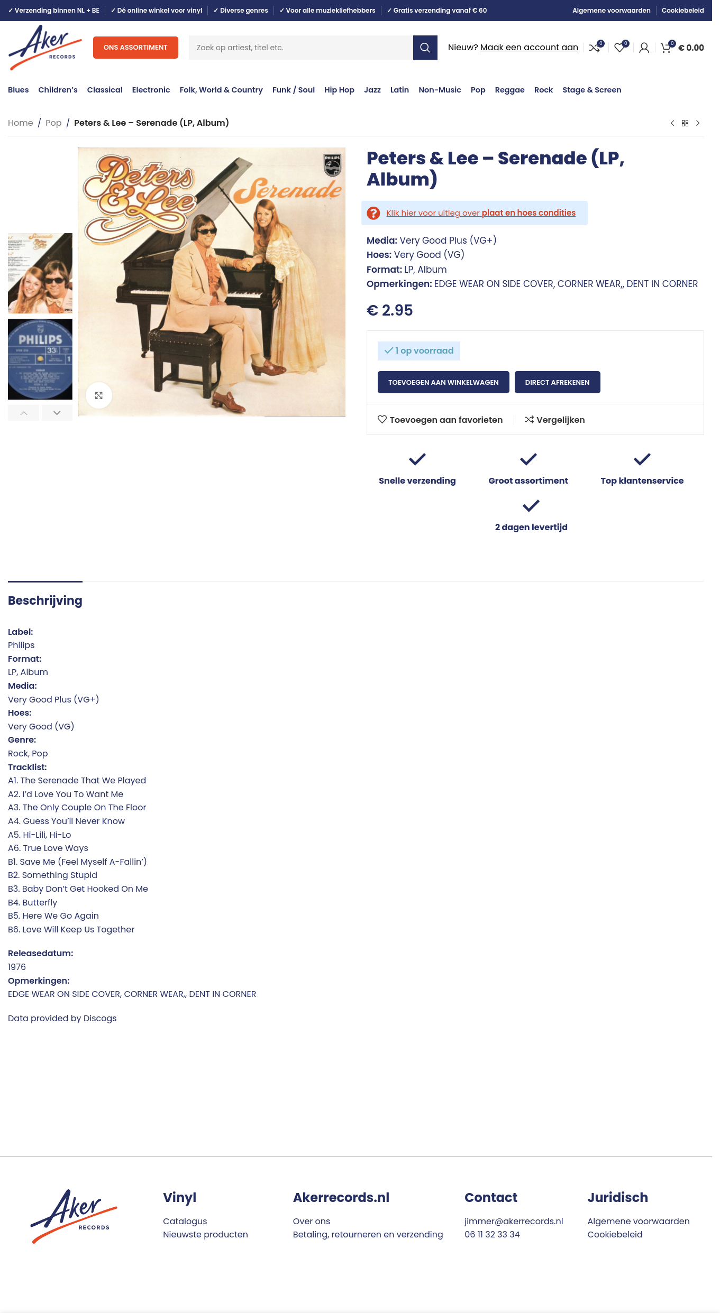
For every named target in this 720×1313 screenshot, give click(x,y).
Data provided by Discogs (62, 1018)
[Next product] (697, 123)
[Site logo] (45, 47)
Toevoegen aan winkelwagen (443, 382)
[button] (23, 413)
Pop (53, 123)
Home (20, 123)
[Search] (313, 47)
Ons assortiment (136, 47)
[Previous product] (672, 123)
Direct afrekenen (557, 382)
